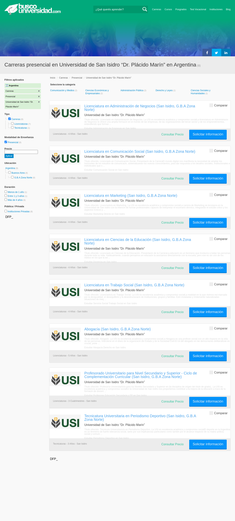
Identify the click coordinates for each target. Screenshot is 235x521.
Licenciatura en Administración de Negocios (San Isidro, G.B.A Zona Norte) (139, 108)
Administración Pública (132, 90)
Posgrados (180, 9)
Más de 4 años (15, 200)
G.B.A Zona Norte (23, 177)
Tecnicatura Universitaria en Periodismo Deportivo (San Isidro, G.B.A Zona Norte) (140, 418)
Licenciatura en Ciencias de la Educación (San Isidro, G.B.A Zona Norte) (137, 241)
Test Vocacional (198, 9)
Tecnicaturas (20, 128)
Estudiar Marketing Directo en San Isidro (104, 214)
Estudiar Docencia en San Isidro (100, 261)
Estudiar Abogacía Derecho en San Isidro (105, 347)
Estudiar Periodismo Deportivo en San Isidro (106, 438)
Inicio (52, 77)
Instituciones (216, 9)
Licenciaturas (21, 124)
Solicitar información (208, 134)
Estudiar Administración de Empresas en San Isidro (110, 128)
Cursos (168, 9)
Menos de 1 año (16, 192)
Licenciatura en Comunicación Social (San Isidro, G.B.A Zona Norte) (139, 151)
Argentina (10, 168)
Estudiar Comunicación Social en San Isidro (106, 170)
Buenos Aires (18, 173)
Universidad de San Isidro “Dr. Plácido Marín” (108, 77)
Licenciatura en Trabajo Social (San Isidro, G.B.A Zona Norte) (134, 285)
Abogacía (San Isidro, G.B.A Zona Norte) (117, 329)
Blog (228, 9)
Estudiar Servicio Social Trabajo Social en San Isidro (110, 303)
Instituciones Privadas (20, 211)
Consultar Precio (172, 134)
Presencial (13, 142)
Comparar (218, 105)
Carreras (156, 9)
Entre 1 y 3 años (16, 196)
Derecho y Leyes (164, 90)
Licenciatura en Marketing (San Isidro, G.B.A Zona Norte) (130, 195)
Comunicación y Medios (62, 90)
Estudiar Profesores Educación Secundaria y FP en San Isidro (115, 395)
